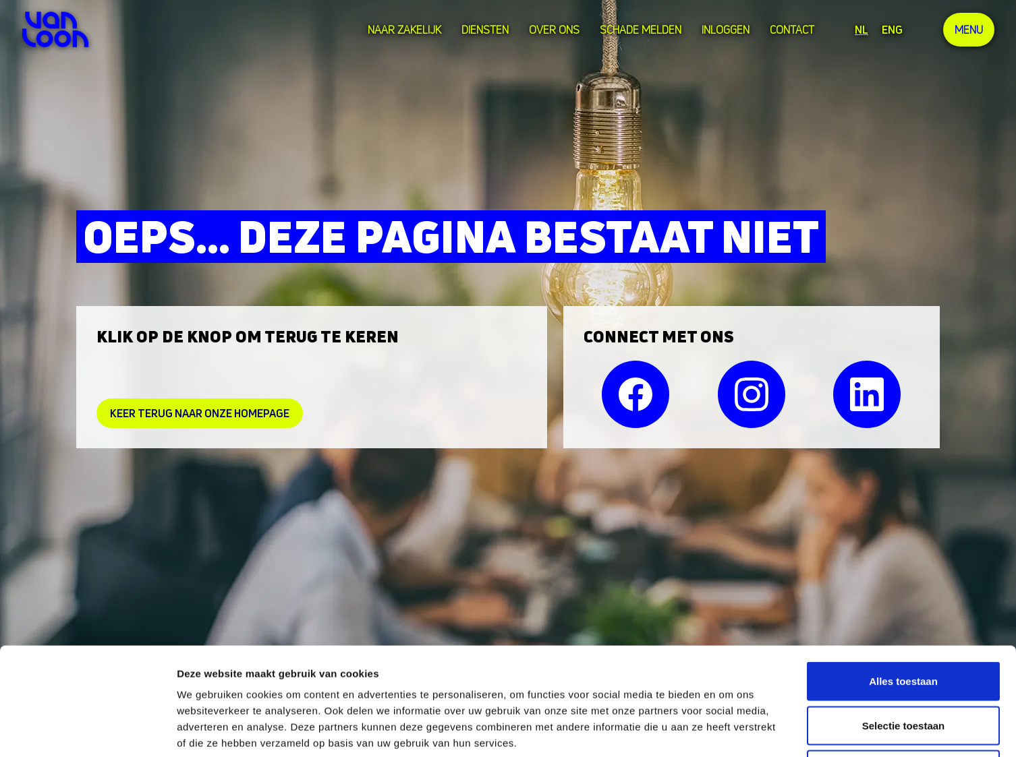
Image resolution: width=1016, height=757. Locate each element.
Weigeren (903, 668)
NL (861, 29)
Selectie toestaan (903, 624)
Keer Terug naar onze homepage (199, 413)
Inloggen (726, 29)
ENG (892, 29)
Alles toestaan (903, 580)
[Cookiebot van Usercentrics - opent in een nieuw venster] (87, 731)
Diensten (485, 29)
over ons (554, 29)
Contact (792, 29)
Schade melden (640, 29)
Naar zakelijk (404, 29)
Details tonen (729, 730)
